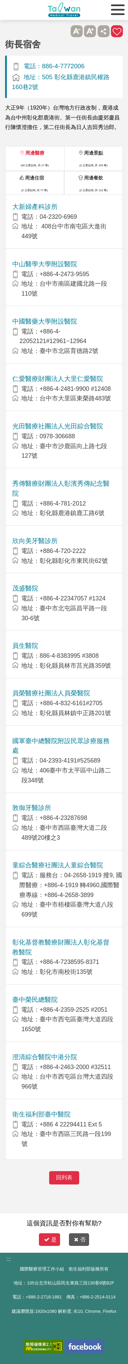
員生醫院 (25, 645)
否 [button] (80, 1239)
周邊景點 (93, 153)
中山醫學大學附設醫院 (44, 264)
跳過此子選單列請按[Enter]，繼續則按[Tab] (63, 31)
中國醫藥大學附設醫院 (44, 321)
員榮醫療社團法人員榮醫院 (51, 693)
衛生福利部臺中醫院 (41, 1114)
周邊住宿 (34, 178)
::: (8, 1259)
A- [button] (77, 31)
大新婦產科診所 (35, 206)
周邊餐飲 (93, 178)
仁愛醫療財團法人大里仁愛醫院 (57, 378)
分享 (104, 31)
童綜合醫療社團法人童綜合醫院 (57, 865)
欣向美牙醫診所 (35, 540)
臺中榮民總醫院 (35, 999)
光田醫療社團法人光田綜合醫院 (57, 426)
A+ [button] (90, 31)
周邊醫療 (34, 153)
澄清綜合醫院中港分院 (44, 1057)
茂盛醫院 (25, 588)
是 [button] (50, 1239)
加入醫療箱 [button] (117, 31)
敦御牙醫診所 (31, 807)
